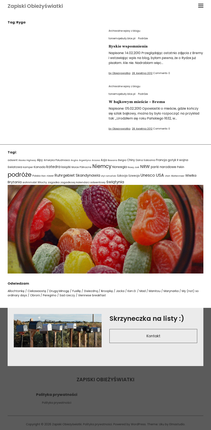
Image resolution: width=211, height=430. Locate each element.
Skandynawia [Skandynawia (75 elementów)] (88, 175)
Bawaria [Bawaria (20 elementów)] (112, 160)
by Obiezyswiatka (119, 73)
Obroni (35, 295)
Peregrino (49, 295)
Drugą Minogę (59, 291)
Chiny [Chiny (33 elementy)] (131, 160)
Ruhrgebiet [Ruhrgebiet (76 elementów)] (65, 175)
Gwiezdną (91, 291)
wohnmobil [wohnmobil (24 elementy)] (29, 182)
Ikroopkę (107, 291)
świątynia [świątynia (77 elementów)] (115, 181)
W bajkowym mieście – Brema (138, 101)
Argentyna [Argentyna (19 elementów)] (85, 160)
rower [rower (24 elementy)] (50, 175)
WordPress (138, 424)
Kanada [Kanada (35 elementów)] (40, 167)
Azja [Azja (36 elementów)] (104, 160)
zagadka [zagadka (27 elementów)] (54, 182)
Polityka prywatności (56, 403)
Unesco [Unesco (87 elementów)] (148, 175)
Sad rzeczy (67, 295)
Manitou (155, 291)
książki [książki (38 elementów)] (66, 167)
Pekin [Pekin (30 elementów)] (180, 167)
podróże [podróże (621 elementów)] (20, 174)
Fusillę (76, 291)
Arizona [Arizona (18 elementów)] (96, 160)
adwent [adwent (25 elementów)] (13, 160)
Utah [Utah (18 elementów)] (167, 175)
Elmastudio (177, 424)
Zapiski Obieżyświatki (35, 6)
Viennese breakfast (92, 295)
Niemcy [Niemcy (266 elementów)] (101, 166)
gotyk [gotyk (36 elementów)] (172, 160)
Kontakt (153, 336)
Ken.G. (132, 291)
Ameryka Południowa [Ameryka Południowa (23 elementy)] (57, 160)
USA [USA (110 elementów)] (160, 175)
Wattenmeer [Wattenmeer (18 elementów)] (177, 175)
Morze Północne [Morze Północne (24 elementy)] (81, 167)
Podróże (143, 38)
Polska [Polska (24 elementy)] (36, 175)
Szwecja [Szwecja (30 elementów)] (134, 176)
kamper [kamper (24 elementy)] (28, 167)
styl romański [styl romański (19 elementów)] (108, 175)
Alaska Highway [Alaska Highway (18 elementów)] (27, 160)
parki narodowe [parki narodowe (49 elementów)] (163, 167)
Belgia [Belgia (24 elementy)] (122, 160)
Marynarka (171, 291)
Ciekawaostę (37, 291)
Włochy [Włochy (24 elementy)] (42, 182)
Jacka (120, 291)
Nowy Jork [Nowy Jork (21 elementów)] (133, 167)
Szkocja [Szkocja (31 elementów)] (122, 176)
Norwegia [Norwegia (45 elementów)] (119, 167)
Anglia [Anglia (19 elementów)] (74, 160)
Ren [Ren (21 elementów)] (43, 175)
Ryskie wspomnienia (129, 46)
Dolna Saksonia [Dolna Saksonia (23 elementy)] (145, 160)
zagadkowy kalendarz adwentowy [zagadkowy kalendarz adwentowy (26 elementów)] (83, 182)
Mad (142, 291)
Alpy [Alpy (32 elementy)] (40, 160)
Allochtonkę (16, 291)
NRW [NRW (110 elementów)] (145, 166)
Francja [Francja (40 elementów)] (161, 160)
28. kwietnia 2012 (142, 73)
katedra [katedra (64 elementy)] (53, 166)
